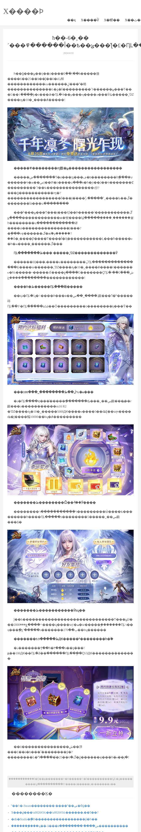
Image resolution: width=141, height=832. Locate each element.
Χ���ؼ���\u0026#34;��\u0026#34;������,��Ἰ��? (54, 812)
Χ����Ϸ (23, 11)
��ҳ (71, 20)
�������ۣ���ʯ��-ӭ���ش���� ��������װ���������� (69, 826)
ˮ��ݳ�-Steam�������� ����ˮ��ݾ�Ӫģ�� (50, 805)
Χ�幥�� (112, 20)
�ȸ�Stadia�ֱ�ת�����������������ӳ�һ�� (54, 819)
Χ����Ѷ (90, 20)
